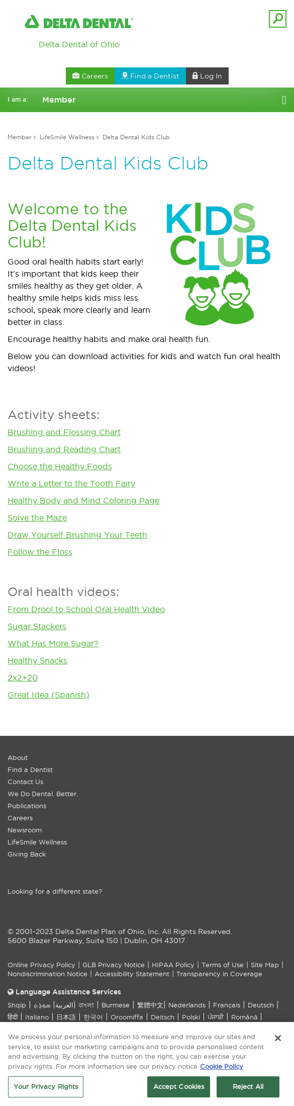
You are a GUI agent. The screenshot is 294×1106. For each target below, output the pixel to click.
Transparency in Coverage (219, 973)
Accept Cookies (179, 1089)
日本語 (66, 1016)
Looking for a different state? (55, 891)
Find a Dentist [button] (150, 76)
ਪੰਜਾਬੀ (216, 1016)
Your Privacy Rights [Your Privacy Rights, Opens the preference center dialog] (46, 1089)
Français (226, 1004)
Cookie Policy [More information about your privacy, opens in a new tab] (221, 1068)
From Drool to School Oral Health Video (86, 609)
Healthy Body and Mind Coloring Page (83, 500)
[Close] (278, 1041)
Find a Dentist (30, 769)
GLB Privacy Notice (113, 964)
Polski (191, 1016)
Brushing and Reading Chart (64, 449)
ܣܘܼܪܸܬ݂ (42, 1004)
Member (20, 137)
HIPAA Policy (173, 964)
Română (244, 1016)
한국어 (93, 1016)
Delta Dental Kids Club (136, 137)
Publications (27, 805)
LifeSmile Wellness (67, 137)
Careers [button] (90, 76)
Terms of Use (223, 964)
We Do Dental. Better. (43, 793)
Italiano (37, 1016)
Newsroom (25, 829)
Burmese (116, 1004)
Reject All (248, 1089)
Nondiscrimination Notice (47, 973)
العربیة (64, 1004)
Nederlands (187, 1004)
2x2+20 (23, 677)
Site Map (265, 964)
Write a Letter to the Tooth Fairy (71, 483)
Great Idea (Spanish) (48, 694)
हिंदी (13, 1016)
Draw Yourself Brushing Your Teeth (77, 534)
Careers (20, 817)
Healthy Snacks (37, 660)
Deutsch (261, 1004)
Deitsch (162, 1016)
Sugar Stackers (37, 626)
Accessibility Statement (131, 973)
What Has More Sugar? (53, 643)
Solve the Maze (37, 517)
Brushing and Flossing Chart (64, 432)
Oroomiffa (127, 1016)
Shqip (17, 1004)
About (18, 757)
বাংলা (86, 1004)
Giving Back (27, 854)
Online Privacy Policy (41, 964)
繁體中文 (150, 1004)
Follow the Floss (40, 551)
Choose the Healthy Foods (60, 466)
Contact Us (25, 781)
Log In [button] (207, 76)
